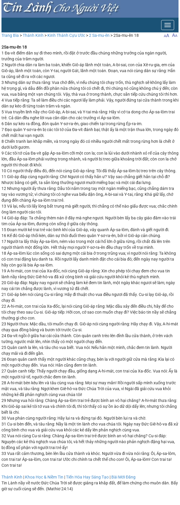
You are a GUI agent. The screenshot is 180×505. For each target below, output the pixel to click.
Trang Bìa (10, 35)
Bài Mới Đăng (123, 477)
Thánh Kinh (33, 35)
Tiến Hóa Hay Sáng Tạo (87, 477)
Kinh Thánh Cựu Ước (66, 35)
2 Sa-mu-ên (99, 35)
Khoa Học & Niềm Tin (44, 477)
